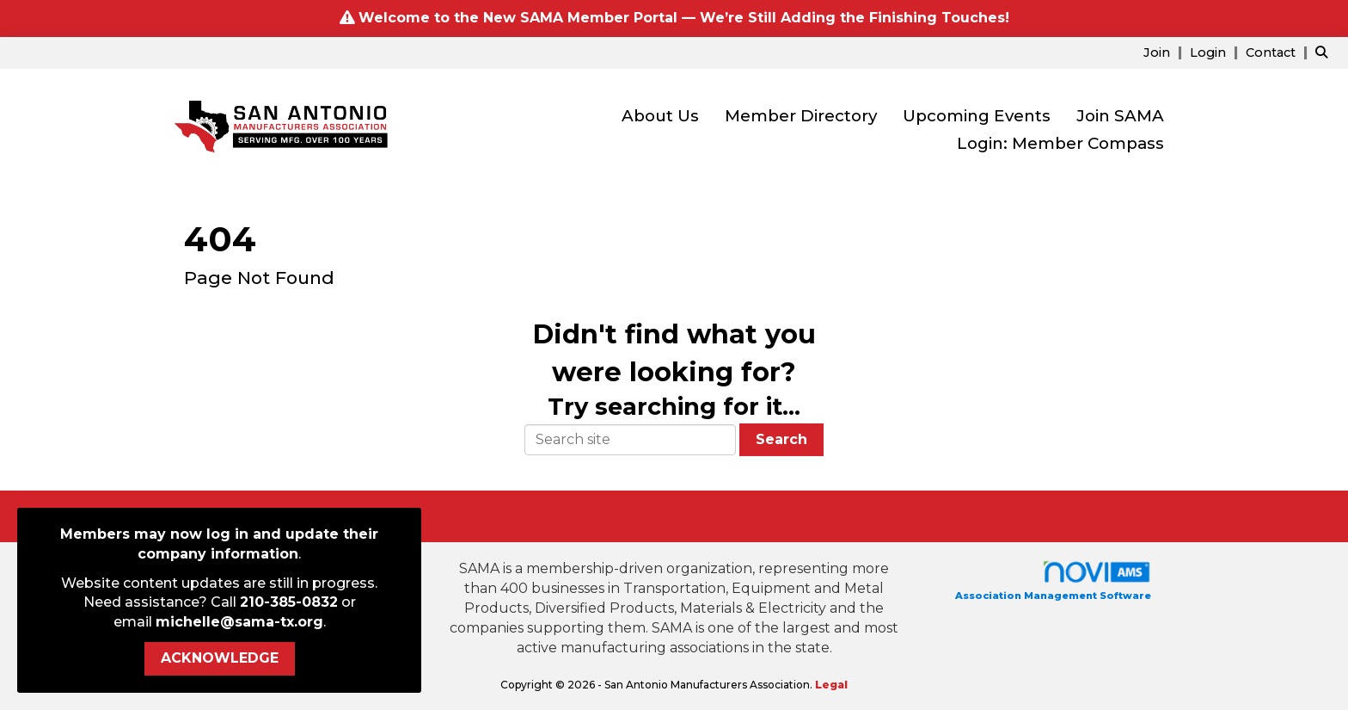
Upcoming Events (977, 116)
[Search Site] (1325, 52)
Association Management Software (1053, 580)
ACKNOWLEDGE (220, 658)
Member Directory (801, 116)
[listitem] (1164, 52)
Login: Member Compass (1060, 143)
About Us (660, 116)
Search (781, 439)
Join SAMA (1120, 116)
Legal (831, 684)
